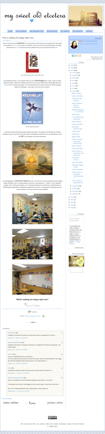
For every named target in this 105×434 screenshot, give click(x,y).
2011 (72, 197)
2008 (72, 65)
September (75, 186)
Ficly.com (15, 45)
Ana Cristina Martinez (89, 41)
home (10, 31)
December (75, 194)
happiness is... (8, 40)
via (32, 177)
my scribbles (21, 31)
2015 (72, 205)
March (74, 78)
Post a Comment (7, 398)
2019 (72, 207)
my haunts (65, 31)
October (74, 188)
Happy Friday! (76, 136)
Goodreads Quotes (79, 247)
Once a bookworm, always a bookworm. (77, 105)
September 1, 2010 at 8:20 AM (18, 373)
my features (78, 31)
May (73, 83)
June (73, 86)
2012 (72, 199)
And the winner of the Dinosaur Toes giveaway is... (78, 153)
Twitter (6, 85)
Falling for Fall (76, 131)
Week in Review (76, 93)
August (74, 91)
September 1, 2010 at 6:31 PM (18, 391)
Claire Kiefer (11, 333)
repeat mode (75, 134)
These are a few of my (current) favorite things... (77, 141)
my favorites (52, 31)
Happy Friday (76, 114)
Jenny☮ (10, 354)
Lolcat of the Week (77, 96)
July (73, 88)
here (56, 47)
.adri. (9, 368)
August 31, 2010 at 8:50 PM (17, 363)
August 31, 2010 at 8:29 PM (17, 349)
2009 (72, 68)
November (75, 191)
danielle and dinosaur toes (15, 377)
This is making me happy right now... (18, 38)
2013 (72, 202)
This (17, 47)
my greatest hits (36, 31)
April (73, 80)
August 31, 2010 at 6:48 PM (17, 338)
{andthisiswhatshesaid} (14, 342)
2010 (72, 70)
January (74, 72)
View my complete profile (88, 44)
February (75, 75)
